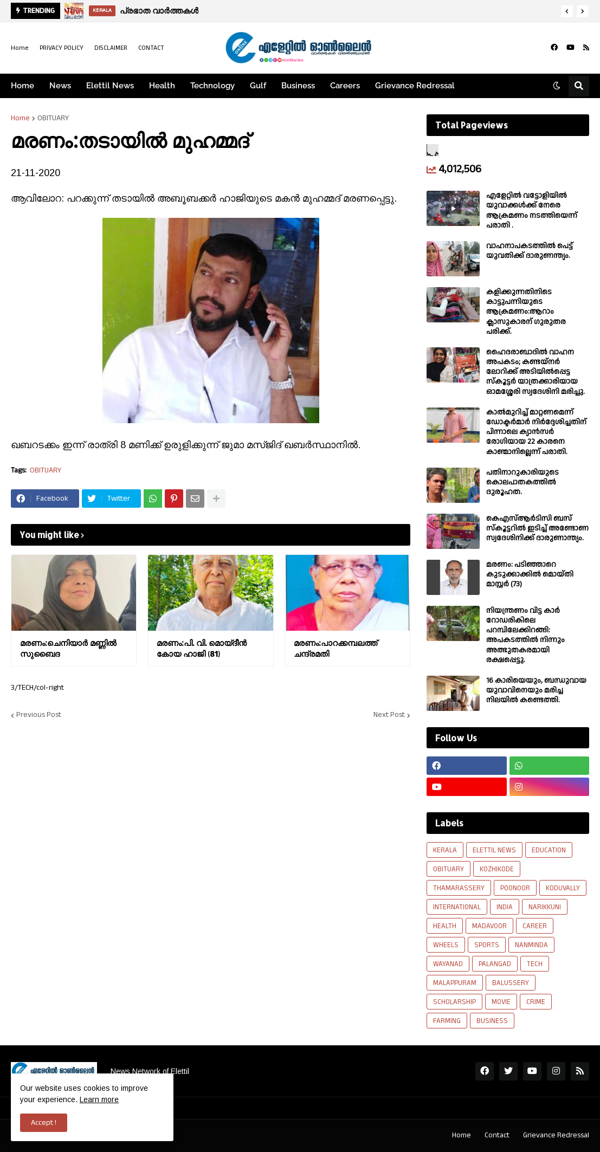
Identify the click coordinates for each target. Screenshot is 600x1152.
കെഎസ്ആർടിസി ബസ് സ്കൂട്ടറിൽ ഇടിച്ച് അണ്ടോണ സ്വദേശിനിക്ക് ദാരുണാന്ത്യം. (537, 528)
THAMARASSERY (459, 888)
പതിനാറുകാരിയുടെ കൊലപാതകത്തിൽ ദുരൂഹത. (522, 482)
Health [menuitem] (162, 85)
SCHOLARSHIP (454, 1002)
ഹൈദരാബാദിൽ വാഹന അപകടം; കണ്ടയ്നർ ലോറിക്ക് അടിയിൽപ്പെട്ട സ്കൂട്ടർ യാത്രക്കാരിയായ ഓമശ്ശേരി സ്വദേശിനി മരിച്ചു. (535, 372)
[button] (566, 11)
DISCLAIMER (110, 48)
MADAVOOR (489, 926)
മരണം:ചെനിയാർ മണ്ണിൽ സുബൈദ (68, 648)
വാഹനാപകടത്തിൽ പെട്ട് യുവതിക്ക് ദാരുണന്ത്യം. (529, 251)
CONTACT (151, 48)
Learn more (99, 1099)
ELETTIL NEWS (494, 850)
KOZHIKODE (497, 869)
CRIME (535, 1002)
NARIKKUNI (544, 907)
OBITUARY (53, 118)
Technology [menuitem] (212, 85)
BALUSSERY (510, 983)
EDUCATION (549, 850)
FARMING (447, 1021)
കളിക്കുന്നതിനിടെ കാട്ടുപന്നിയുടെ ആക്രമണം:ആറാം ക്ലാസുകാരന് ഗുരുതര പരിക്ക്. (526, 311)
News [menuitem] (60, 85)
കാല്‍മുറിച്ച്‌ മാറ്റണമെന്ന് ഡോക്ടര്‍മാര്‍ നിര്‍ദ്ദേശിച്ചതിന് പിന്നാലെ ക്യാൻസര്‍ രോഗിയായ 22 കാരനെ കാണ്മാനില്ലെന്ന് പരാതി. (536, 432)
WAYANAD (448, 964)
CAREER (534, 926)
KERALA (445, 850)
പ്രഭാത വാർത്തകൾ (159, 10)
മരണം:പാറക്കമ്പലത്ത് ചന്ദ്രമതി (335, 648)
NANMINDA (531, 945)
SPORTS (486, 945)
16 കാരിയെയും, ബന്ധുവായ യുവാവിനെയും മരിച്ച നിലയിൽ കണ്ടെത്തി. (536, 691)
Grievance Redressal (556, 1135)
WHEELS (446, 945)
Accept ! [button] (43, 1122)
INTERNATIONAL (457, 907)
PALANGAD (495, 964)
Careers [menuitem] (345, 85)
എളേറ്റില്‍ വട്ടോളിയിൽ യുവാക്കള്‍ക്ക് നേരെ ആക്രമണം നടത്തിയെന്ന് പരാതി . (531, 210)
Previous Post (38, 715)
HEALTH (444, 926)
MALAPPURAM (454, 983)
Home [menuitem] (22, 85)
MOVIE (501, 1002)
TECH (535, 964)
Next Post (389, 715)
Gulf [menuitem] (258, 85)
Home (20, 48)
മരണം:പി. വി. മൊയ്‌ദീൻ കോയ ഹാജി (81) (202, 648)
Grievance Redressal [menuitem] (415, 85)
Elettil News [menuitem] (110, 85)
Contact (497, 1135)
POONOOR (515, 888)
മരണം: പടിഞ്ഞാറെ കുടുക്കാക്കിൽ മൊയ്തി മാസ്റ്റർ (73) (529, 575)
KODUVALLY (563, 888)
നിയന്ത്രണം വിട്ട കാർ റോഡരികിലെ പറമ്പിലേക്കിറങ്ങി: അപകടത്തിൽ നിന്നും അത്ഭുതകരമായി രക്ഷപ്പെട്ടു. (525, 635)
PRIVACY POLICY (61, 48)
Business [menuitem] (298, 85)
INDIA (504, 907)
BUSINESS (492, 1021)
